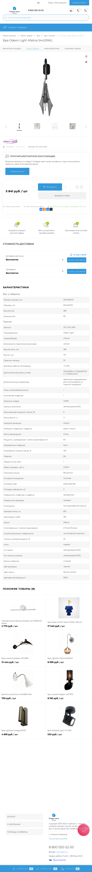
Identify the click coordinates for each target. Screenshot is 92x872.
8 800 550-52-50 (36, 10)
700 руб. (23, 699)
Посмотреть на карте (58, 838)
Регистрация (60, 3)
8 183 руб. (69, 699)
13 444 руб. (23, 663)
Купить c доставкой (76, 260)
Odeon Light (68, 333)
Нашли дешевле (11, 206)
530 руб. (69, 735)
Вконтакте (57, 860)
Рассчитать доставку (34, 206)
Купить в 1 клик (62, 196)
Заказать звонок (79, 3)
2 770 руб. (23, 627)
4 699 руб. (23, 735)
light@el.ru (62, 852)
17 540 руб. (69, 627)
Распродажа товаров (84, 830)
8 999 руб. (69, 663)
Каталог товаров (14, 27)
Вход (50, 3)
